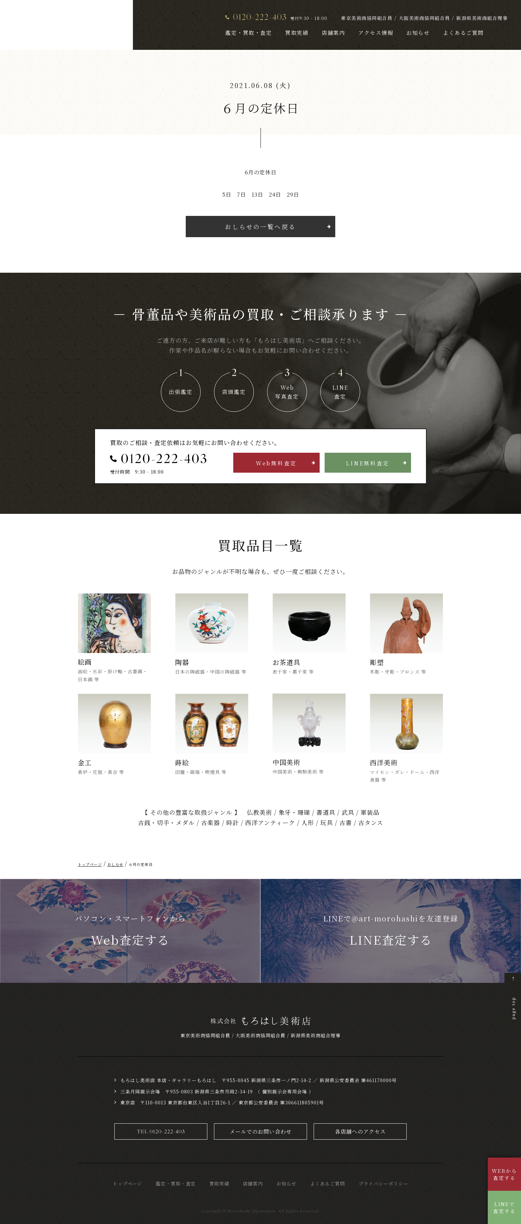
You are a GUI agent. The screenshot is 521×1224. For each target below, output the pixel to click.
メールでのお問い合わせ (261, 1131)
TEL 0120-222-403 (161, 1131)
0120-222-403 (260, 16)
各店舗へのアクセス (360, 1131)
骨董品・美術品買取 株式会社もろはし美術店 (59, 25)
